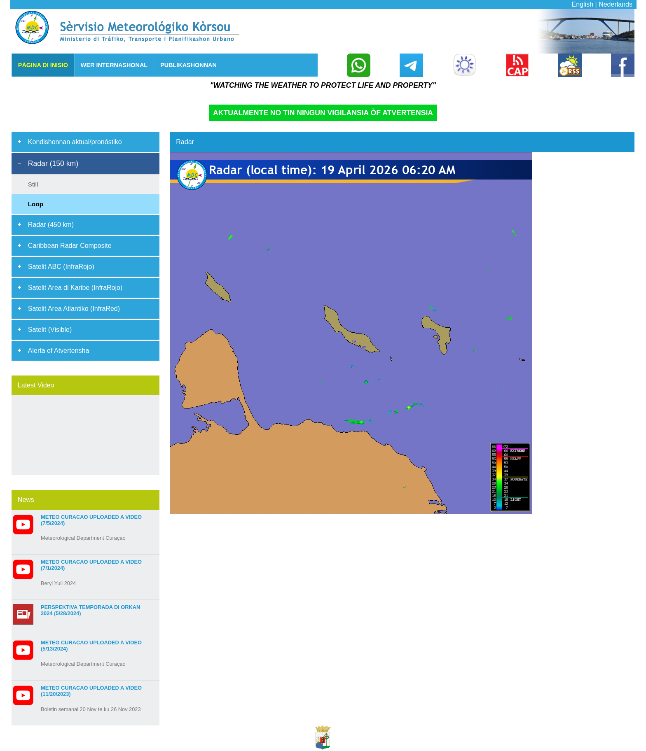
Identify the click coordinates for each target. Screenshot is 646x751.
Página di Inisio (43, 65)
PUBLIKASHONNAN (188, 65)
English (582, 4)
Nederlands (615, 4)
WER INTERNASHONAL (114, 65)
